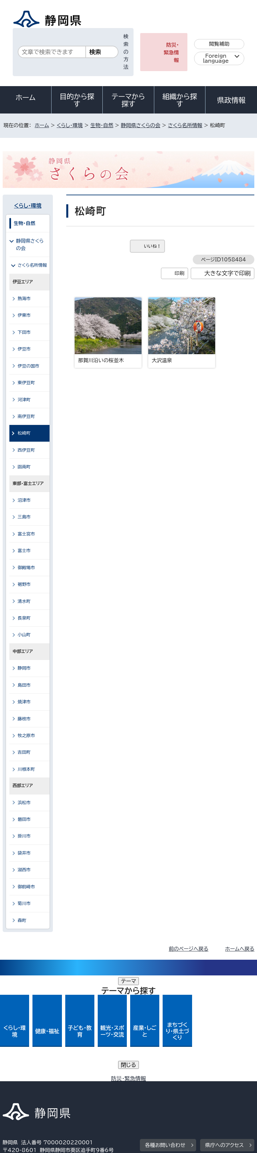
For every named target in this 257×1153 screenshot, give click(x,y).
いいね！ (152, 246)
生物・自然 (101, 125)
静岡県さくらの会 (140, 125)
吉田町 (24, 752)
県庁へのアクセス (224, 1039)
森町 (22, 920)
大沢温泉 (181, 330)
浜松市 (24, 802)
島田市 (24, 685)
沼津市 (24, 500)
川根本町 (26, 769)
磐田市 (24, 819)
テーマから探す (128, 100)
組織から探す (179, 100)
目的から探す (77, 100)
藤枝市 (24, 719)
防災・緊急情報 (171, 52)
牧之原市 (26, 735)
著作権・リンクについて (34, 1080)
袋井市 (24, 853)
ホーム (26, 97)
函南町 (24, 467)
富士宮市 (26, 534)
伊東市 (24, 315)
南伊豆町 (26, 416)
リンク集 (176, 1088)
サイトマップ (21, 1095)
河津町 (24, 400)
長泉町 (24, 618)
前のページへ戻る (188, 948)
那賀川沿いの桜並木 (108, 330)
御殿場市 (26, 567)
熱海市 (24, 298)
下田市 (24, 332)
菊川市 (24, 903)
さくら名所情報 (185, 125)
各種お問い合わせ (165, 1039)
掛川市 (24, 836)
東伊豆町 (26, 383)
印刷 (179, 273)
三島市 (24, 517)
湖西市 (24, 870)
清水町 (24, 601)
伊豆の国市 (28, 366)
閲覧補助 (219, 43)
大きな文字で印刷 (227, 273)
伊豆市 (24, 349)
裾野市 (24, 584)
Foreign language (216, 58)
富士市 (24, 550)
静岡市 (24, 668)
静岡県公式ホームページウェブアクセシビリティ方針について (75, 1088)
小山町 (24, 635)
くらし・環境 (70, 125)
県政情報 (231, 100)
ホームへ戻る (239, 948)
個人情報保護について (108, 1080)
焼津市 (24, 702)
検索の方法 (125, 51)
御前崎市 (26, 887)
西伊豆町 (26, 450)
